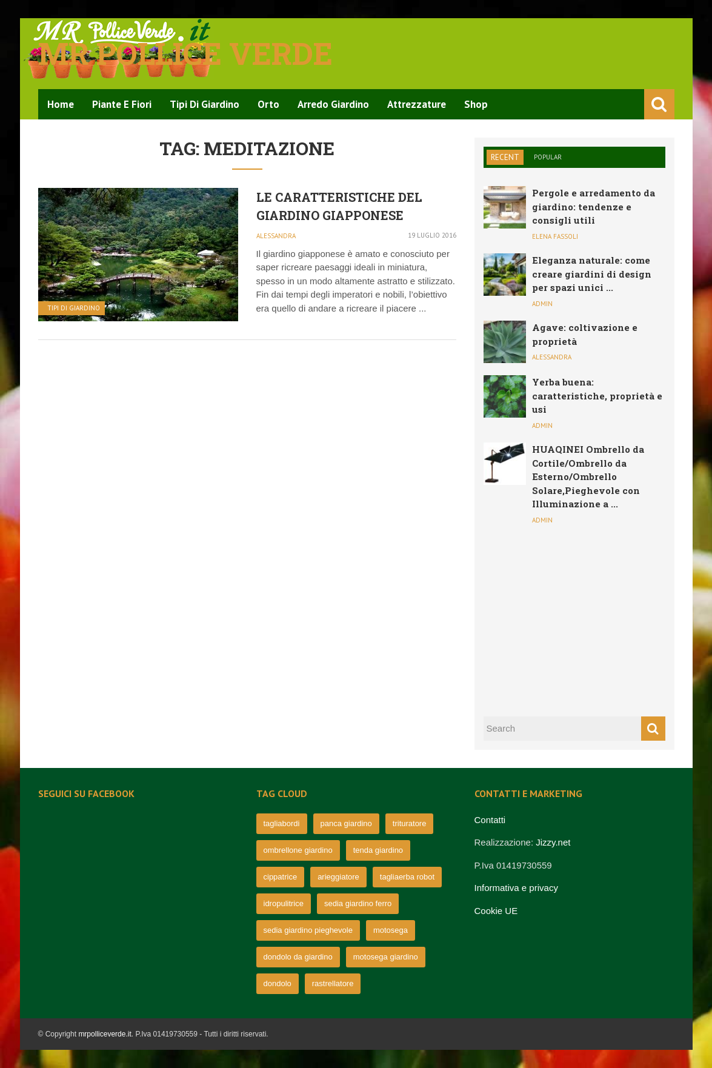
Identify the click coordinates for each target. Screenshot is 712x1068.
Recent (505, 157)
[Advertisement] (574, 619)
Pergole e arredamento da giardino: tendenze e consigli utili (593, 206)
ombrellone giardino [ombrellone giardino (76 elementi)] (298, 850)
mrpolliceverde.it (104, 1034)
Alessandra (276, 236)
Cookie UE (496, 911)
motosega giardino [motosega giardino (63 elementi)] (385, 956)
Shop (476, 104)
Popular (548, 157)
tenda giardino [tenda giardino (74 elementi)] (378, 850)
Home (60, 104)
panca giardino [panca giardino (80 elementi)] (346, 823)
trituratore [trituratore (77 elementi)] (410, 823)
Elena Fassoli (555, 236)
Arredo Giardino (333, 104)
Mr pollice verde (185, 53)
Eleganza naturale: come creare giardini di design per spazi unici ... (591, 273)
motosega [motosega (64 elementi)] (390, 930)
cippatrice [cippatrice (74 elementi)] (281, 876)
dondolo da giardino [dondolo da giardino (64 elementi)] (298, 956)
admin (542, 303)
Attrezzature (416, 104)
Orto (268, 104)
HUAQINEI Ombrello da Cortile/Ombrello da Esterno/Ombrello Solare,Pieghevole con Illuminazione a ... (588, 476)
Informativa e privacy (516, 888)
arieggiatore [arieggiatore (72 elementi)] (338, 876)
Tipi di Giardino (204, 104)
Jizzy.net (553, 842)
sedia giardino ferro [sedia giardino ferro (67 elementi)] (357, 903)
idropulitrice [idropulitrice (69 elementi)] (284, 903)
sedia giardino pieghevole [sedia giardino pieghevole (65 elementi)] (308, 930)
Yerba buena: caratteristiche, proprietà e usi (597, 395)
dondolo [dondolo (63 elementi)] (277, 983)
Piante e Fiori (121, 104)
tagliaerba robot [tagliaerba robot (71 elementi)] (407, 876)
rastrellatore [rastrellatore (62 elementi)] (333, 983)
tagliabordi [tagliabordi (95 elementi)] (282, 823)
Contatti (490, 820)
